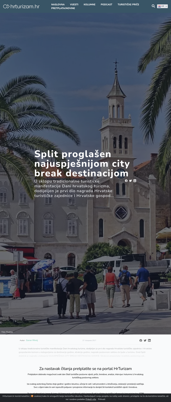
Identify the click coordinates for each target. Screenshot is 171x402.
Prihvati (101, 399)
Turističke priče (128, 4)
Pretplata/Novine (63, 8)
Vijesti (74, 4)
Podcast (106, 4)
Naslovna (58, 4)
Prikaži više (91, 399)
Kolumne (89, 4)
